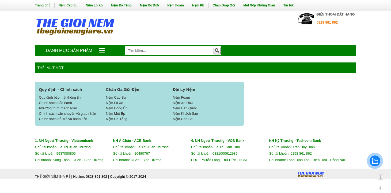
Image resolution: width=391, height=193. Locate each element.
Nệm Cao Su (68, 5)
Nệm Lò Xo (94, 5)
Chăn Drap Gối (224, 5)
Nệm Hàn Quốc (185, 108)
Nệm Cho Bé (182, 119)
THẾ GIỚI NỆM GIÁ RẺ (52, 177)
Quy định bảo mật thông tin (60, 97)
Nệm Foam (175, 5)
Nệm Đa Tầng (121, 5)
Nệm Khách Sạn (185, 114)
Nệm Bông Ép (116, 108)
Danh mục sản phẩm (69, 50)
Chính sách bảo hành (55, 103)
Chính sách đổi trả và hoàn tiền (63, 119)
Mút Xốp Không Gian (259, 5)
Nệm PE (198, 5)
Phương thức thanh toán (58, 108)
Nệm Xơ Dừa (149, 5)
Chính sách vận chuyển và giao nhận (67, 114)
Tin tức (288, 5)
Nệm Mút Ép (115, 114)
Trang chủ (42, 5)
